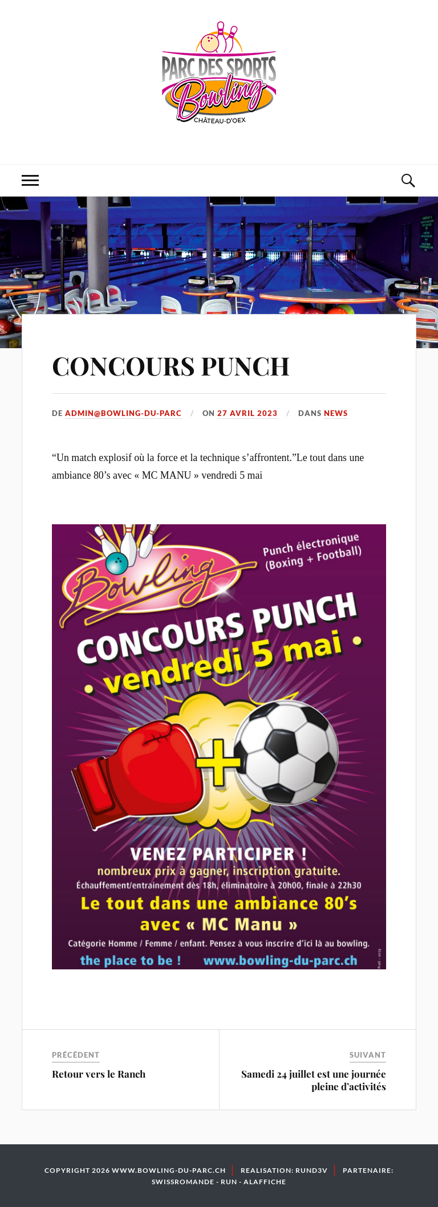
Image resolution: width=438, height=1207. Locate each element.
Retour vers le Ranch (98, 1073)
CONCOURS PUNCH (171, 365)
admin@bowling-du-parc (123, 413)
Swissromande (183, 1181)
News (336, 413)
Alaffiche (265, 1181)
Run (229, 1181)
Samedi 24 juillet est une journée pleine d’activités (313, 1079)
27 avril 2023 (247, 413)
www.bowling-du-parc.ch (169, 1170)
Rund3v (311, 1170)
